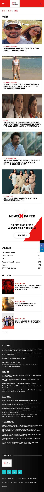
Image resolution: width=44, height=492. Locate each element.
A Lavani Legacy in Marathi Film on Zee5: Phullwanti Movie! (19, 383)
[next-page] (6, 332)
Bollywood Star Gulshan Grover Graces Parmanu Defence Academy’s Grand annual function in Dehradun (19, 407)
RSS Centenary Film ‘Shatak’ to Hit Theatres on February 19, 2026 (25, 305)
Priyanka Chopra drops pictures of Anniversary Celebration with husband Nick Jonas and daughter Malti (22, 357)
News (5, 120)
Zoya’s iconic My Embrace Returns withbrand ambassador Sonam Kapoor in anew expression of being (21, 403)
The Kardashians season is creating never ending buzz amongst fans (20, 199)
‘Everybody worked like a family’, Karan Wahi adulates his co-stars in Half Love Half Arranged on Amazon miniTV (21, 162)
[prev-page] (3, 332)
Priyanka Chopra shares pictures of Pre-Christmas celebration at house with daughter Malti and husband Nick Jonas (22, 349)
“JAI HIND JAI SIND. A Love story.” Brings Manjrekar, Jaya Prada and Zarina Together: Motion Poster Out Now (21, 435)
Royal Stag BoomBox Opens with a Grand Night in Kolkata (19, 400)
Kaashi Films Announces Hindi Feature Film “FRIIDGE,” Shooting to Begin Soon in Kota (28, 322)
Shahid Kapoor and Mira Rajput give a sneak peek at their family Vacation (21, 49)
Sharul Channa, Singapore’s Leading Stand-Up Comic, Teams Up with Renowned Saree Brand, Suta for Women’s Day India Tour (22, 426)
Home (3, 11)
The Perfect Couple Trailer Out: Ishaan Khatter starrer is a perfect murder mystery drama (20, 365)
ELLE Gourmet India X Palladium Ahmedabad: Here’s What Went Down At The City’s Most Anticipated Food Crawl (20, 443)
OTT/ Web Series (9, 158)
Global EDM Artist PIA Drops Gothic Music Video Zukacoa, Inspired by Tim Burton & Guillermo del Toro (28, 287)
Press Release (20, 283)
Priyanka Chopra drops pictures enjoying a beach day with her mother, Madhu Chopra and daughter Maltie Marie (21, 86)
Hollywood (8, 196)
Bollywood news (10, 46)
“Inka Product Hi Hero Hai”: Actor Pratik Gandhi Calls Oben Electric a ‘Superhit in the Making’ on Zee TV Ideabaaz (19, 415)
